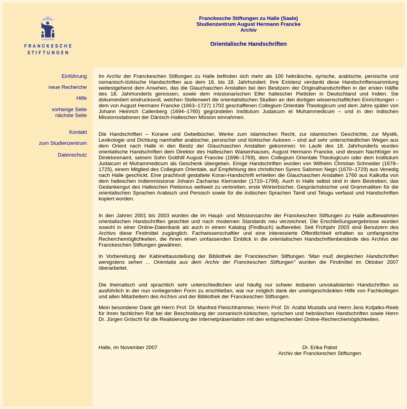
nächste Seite (71, 115)
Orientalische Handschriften (248, 44)
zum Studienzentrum (63, 143)
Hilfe (81, 98)
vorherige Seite (69, 109)
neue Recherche (65, 87)
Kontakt (78, 132)
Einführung (74, 76)
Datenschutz (72, 155)
